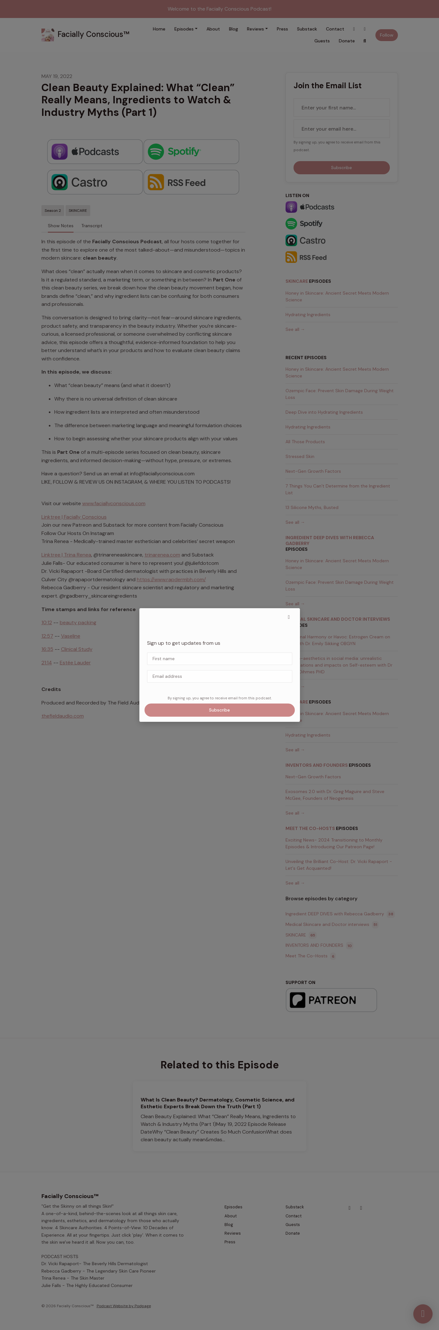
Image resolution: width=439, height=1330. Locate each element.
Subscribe (219, 710)
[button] (289, 617)
